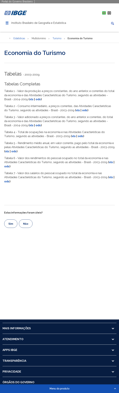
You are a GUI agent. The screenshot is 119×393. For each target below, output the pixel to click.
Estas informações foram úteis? (23, 212)
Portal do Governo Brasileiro (17, 1)
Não (25, 223)
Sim (10, 223)
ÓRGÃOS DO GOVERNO (18, 382)
